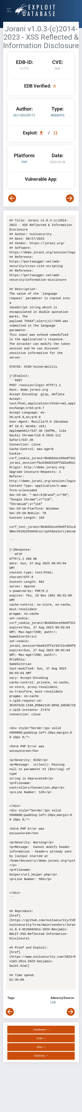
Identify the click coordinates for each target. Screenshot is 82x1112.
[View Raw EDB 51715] (56, 132)
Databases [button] (40, 1029)
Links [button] (40, 1038)
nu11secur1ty (24, 115)
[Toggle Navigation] (10, 10)
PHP (24, 162)
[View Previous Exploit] (12, 198)
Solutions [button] (40, 1055)
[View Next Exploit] (70, 198)
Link (53, 1002)
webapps (57, 115)
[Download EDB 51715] (42, 132)
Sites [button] (40, 1047)
